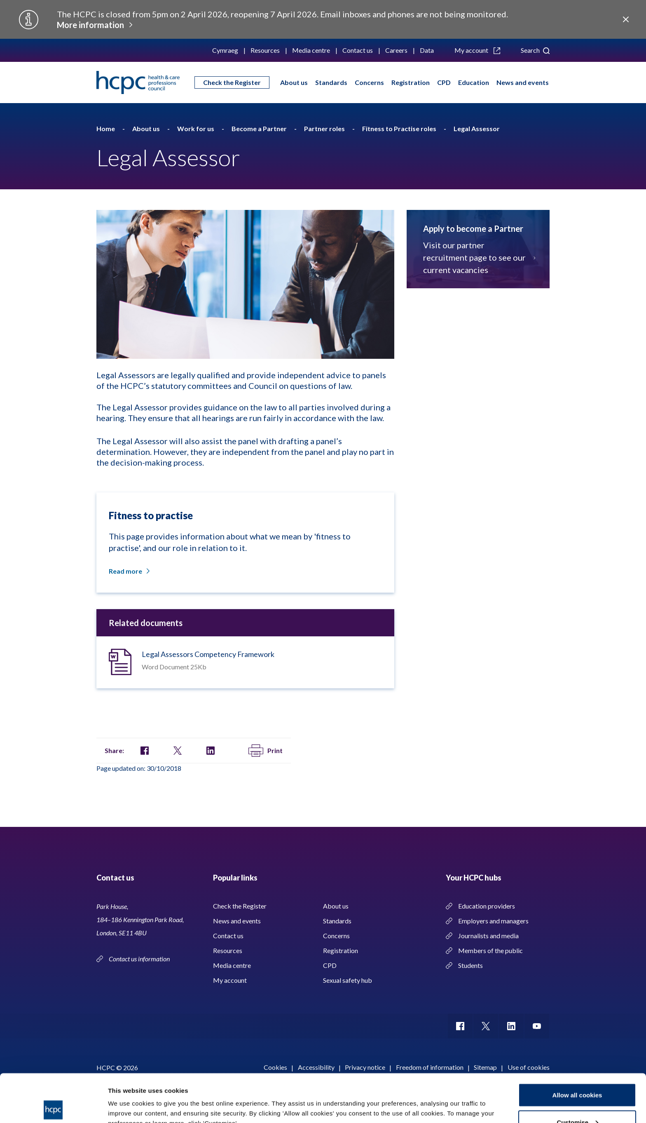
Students (470, 965)
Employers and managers (493, 921)
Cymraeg (225, 50)
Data (427, 50)
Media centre (311, 50)
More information (90, 25)
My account (477, 50)
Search (535, 50)
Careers (396, 50)
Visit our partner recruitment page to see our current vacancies (478, 257)
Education (473, 82)
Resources (265, 50)
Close (625, 19)
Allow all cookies (577, 1046)
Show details (127, 1097)
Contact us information (140, 959)
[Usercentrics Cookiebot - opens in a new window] (53, 1107)
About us (294, 82)
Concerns (369, 82)
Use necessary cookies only (577, 1100)
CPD (444, 82)
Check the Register (232, 82)
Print (265, 750)
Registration (410, 82)
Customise (577, 1074)
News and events (522, 82)
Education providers (486, 906)
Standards (331, 82)
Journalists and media (488, 935)
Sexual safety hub (347, 980)
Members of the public (490, 950)
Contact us (357, 50)
